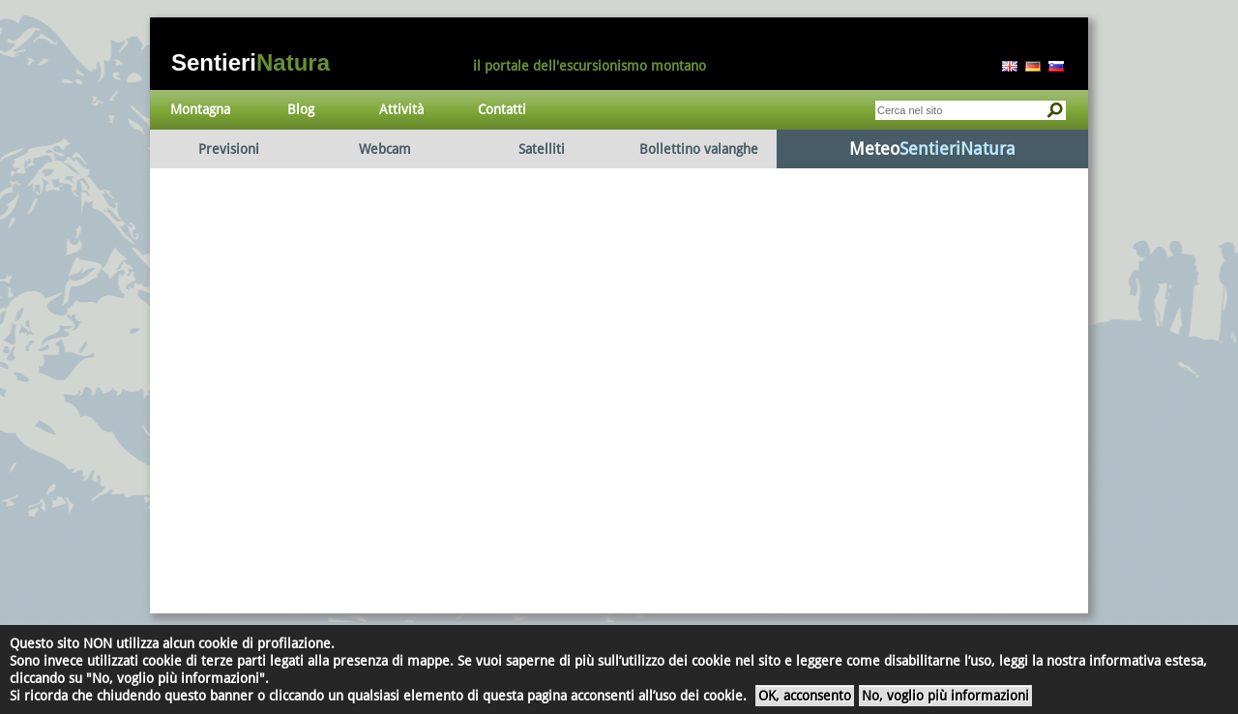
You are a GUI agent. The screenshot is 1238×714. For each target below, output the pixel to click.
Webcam (385, 149)
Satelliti (541, 149)
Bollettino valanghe (698, 149)
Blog (300, 109)
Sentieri (250, 62)
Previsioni (228, 149)
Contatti (502, 109)
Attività (401, 109)
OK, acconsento (804, 695)
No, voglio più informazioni (945, 695)
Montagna (200, 109)
